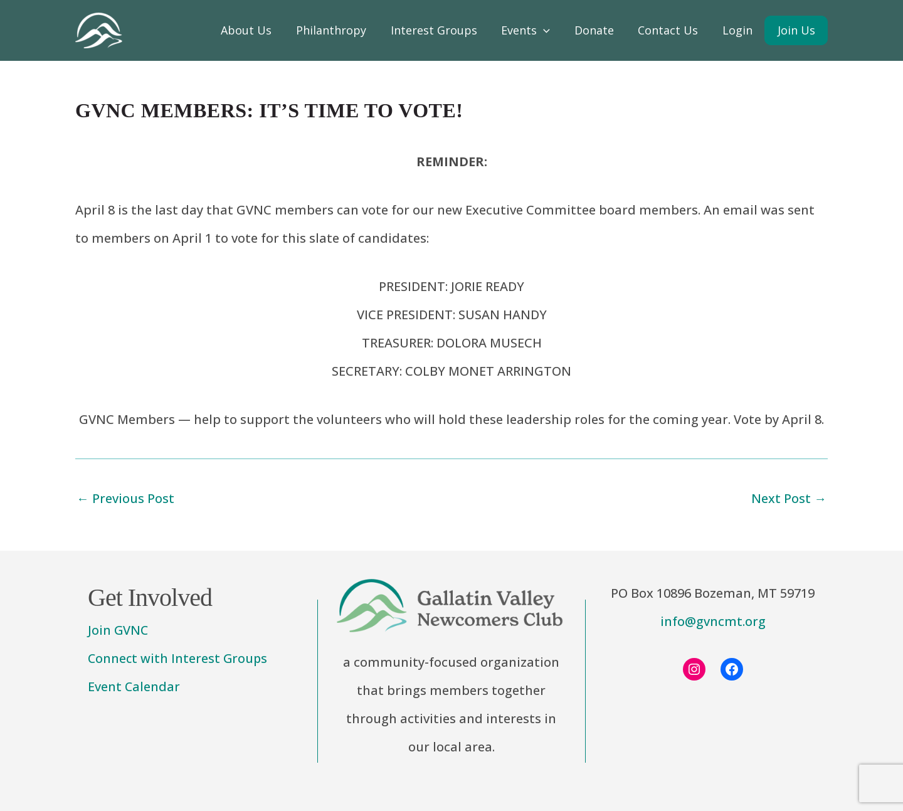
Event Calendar (134, 687)
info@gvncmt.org (713, 621)
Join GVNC (118, 630)
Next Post (788, 498)
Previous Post (125, 498)
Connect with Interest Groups (179, 658)
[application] (548, 30)
